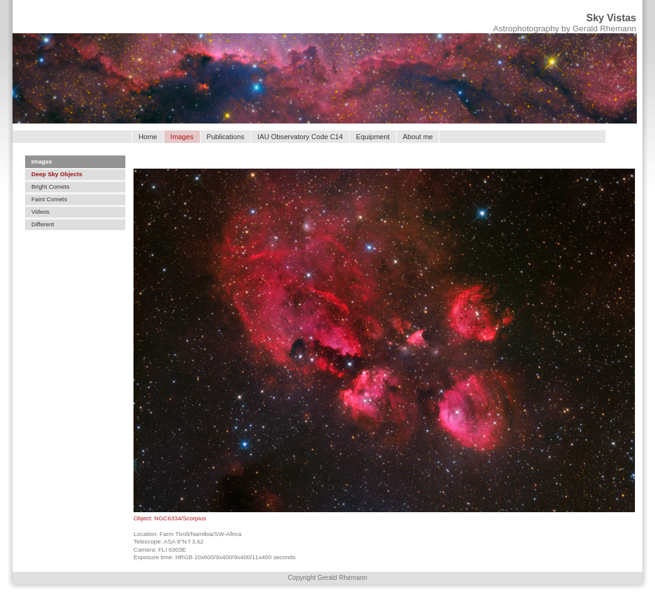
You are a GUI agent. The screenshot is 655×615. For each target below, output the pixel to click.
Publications (225, 136)
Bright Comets (50, 186)
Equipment (373, 136)
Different (42, 224)
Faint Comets (49, 199)
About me (418, 136)
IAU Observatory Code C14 (300, 136)
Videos (40, 211)
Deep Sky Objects (56, 174)
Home (148, 136)
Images (41, 161)
